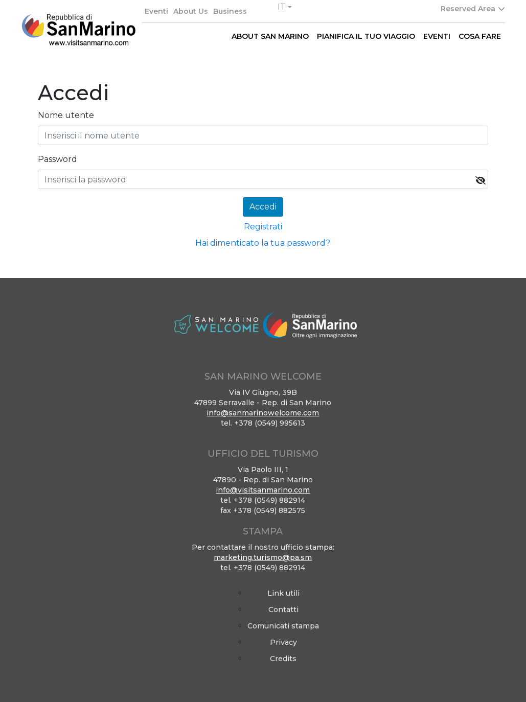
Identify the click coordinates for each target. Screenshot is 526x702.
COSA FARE (480, 36)
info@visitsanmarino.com (263, 490)
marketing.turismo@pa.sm (263, 557)
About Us (190, 11)
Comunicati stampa (283, 625)
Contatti (283, 609)
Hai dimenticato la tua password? (262, 243)
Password (57, 159)
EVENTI (436, 36)
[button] (285, 7)
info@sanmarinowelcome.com (263, 412)
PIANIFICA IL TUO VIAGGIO (366, 36)
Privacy (283, 642)
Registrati (263, 226)
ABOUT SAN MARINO (270, 36)
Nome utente (66, 115)
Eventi (156, 11)
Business (230, 11)
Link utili (283, 593)
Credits (283, 658)
